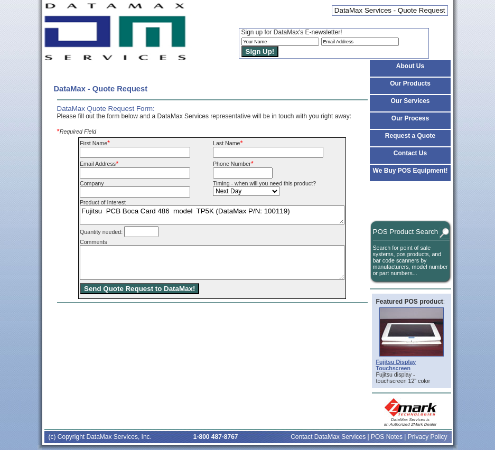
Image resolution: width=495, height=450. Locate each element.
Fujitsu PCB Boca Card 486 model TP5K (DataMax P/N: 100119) (212, 214)
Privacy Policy (427, 436)
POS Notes (387, 436)
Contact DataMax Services (328, 436)
